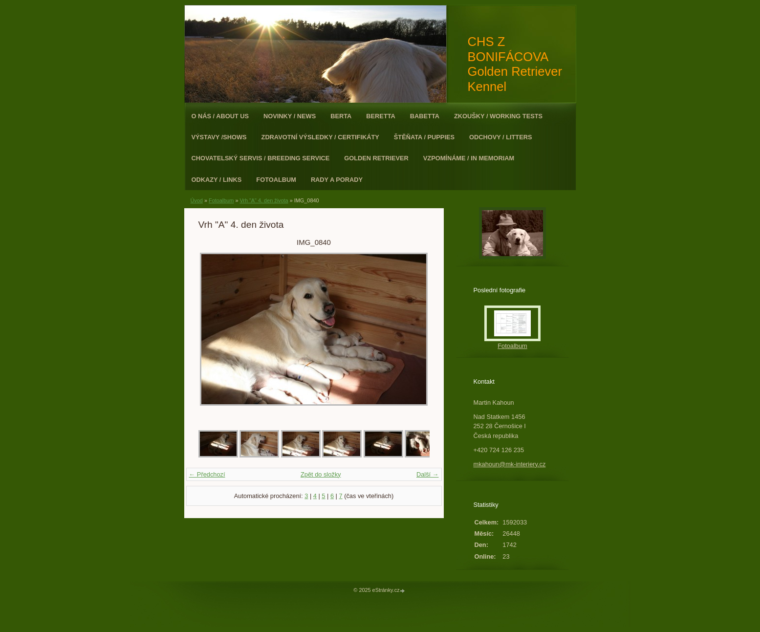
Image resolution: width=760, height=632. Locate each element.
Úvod (197, 200)
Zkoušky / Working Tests (498, 116)
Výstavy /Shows (219, 137)
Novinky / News (289, 116)
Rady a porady (337, 179)
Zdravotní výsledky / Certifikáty (320, 137)
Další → (427, 474)
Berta (340, 116)
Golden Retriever (376, 158)
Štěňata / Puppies (424, 137)
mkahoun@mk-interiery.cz (510, 464)
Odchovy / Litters (500, 137)
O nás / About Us (220, 116)
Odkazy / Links (217, 179)
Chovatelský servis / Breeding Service (261, 158)
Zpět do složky (321, 474)
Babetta (424, 116)
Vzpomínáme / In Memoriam (468, 158)
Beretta (380, 116)
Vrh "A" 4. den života (263, 200)
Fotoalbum (276, 179)
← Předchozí (207, 474)
